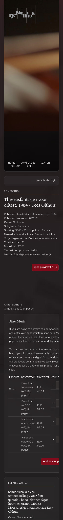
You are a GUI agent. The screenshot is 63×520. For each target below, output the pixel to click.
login (53, 180)
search (45, 163)
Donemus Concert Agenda (43, 341)
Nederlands (42, 180)
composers (27, 163)
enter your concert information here (34, 333)
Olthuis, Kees (11, 308)
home (11, 163)
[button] (45, 267)
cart (30, 166)
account (16, 166)
